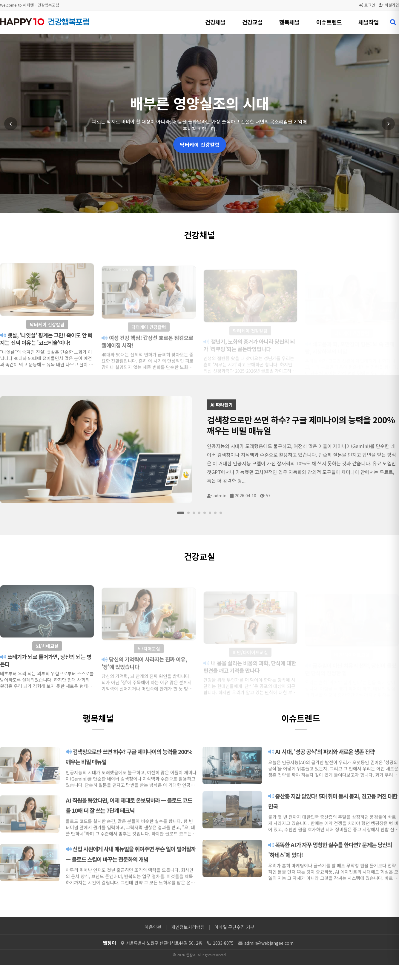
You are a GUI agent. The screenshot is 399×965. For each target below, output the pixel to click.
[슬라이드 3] (194, 513)
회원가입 (389, 5)
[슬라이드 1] (180, 513)
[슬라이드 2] (188, 513)
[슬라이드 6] (210, 513)
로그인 (367, 5)
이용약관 (153, 927)
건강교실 (252, 22)
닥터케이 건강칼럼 (200, 144)
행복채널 (289, 22)
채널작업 (368, 22)
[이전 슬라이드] (10, 123)
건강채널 (215, 22)
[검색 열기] (393, 22)
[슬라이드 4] (199, 513)
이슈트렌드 (329, 22)
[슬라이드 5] (204, 513)
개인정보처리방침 (188, 927)
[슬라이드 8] (221, 513)
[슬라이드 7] (215, 513)
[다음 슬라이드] (388, 123)
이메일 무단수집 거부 (234, 927)
